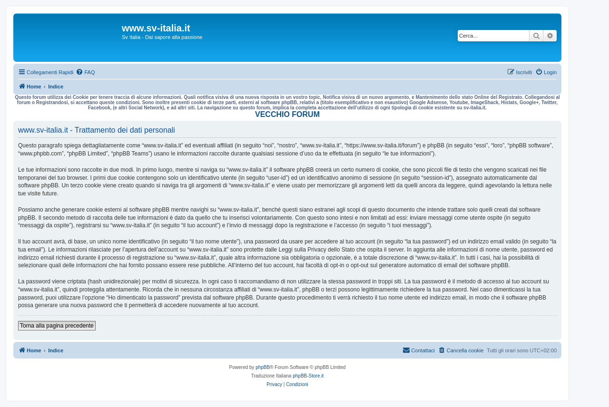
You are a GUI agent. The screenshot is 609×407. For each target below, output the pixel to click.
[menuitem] (85, 72)
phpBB (262, 367)
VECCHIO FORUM (287, 114)
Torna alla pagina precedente (57, 325)
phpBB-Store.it (308, 375)
